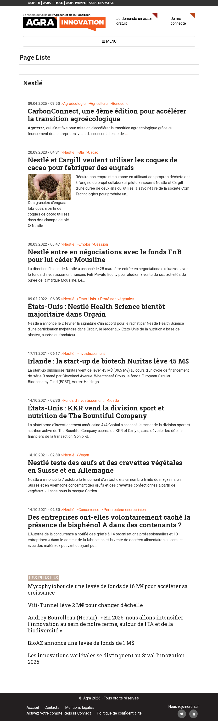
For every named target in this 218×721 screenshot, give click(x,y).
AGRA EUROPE (76, 2)
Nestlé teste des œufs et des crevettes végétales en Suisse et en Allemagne (105, 466)
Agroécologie (74, 103)
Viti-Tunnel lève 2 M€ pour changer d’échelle (85, 605)
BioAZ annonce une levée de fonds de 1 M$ (81, 642)
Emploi (84, 244)
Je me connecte (178, 21)
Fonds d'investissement (83, 400)
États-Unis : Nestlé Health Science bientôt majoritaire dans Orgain (96, 310)
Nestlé (68, 152)
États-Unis (87, 299)
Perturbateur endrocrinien (124, 509)
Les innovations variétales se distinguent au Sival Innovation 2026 (106, 658)
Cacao (93, 152)
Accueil (33, 707)
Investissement (91, 353)
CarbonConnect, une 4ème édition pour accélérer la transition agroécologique (107, 115)
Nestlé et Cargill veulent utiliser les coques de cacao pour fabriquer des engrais (102, 163)
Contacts (52, 707)
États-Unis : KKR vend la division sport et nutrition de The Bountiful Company (96, 411)
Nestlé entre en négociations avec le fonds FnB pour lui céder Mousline (105, 255)
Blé (81, 152)
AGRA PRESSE (53, 2)
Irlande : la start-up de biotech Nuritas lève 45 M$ (108, 361)
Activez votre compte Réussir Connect (59, 713)
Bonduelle (120, 103)
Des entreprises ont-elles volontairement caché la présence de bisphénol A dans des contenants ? (109, 521)
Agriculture (99, 103)
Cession (101, 244)
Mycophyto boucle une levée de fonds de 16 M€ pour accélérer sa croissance (108, 589)
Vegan (83, 455)
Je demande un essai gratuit (134, 21)
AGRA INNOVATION (101, 2)
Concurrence (88, 509)
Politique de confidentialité (119, 713)
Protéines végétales (117, 299)
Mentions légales (79, 707)
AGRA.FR (34, 2)
